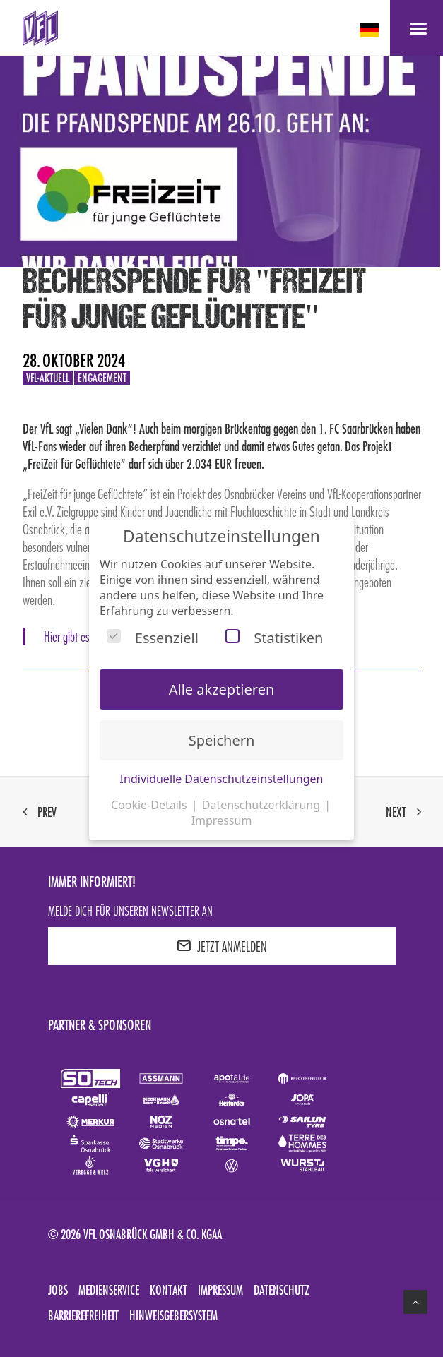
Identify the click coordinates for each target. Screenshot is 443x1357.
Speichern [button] (222, 740)
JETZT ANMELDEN (222, 946)
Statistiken (274, 638)
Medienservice (108, 1290)
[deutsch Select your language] (370, 30)
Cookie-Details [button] (150, 805)
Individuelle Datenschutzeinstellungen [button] (222, 779)
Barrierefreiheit (83, 1315)
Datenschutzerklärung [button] (262, 805)
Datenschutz (281, 1290)
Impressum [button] (221, 820)
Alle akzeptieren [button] (222, 689)
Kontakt (168, 1290)
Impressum (220, 1290)
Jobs (58, 1290)
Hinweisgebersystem (173, 1315)
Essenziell (153, 638)
